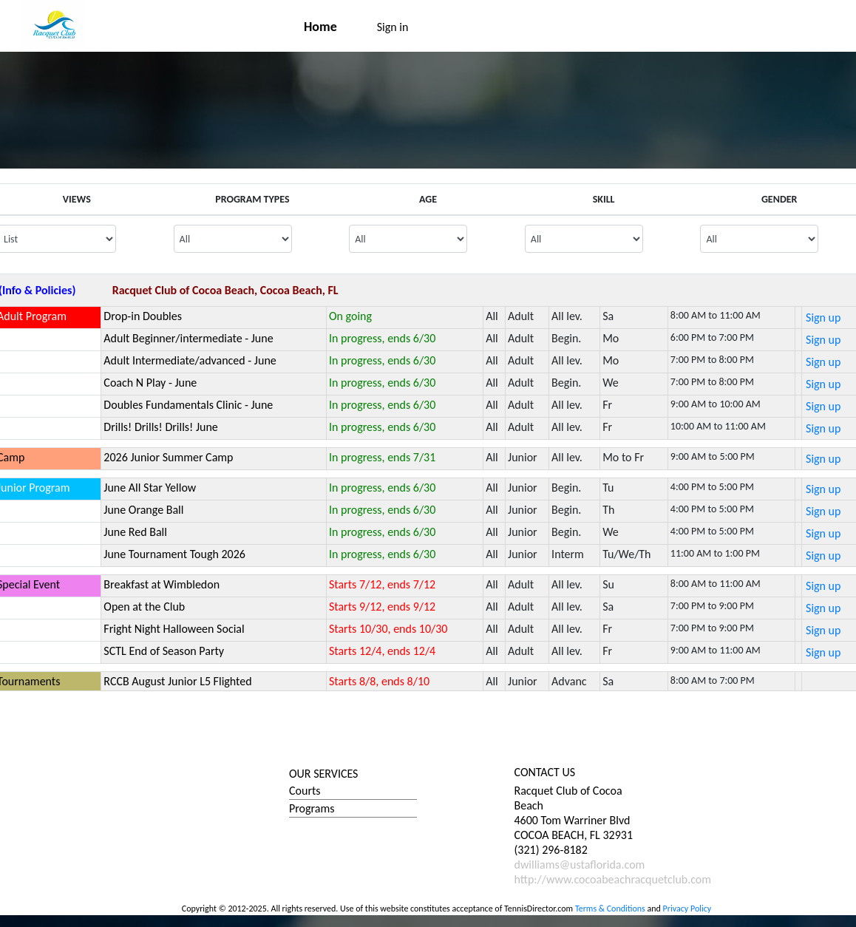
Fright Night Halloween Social (173, 629)
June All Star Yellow (149, 488)
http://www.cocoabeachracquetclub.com (613, 879)
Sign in (393, 27)
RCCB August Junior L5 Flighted (177, 681)
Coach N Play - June (150, 383)
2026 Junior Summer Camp (168, 457)
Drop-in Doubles (142, 316)
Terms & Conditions (610, 908)
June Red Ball (135, 532)
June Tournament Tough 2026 (174, 554)
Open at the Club (144, 607)
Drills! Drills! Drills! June (160, 427)
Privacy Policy (687, 908)
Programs (312, 808)
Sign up (823, 317)
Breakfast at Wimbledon (161, 584)
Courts (305, 791)
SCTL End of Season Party (163, 651)
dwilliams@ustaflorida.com (579, 865)
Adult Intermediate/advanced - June (189, 360)
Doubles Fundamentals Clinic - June (188, 405)
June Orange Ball (143, 510)
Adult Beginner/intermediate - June (188, 338)
